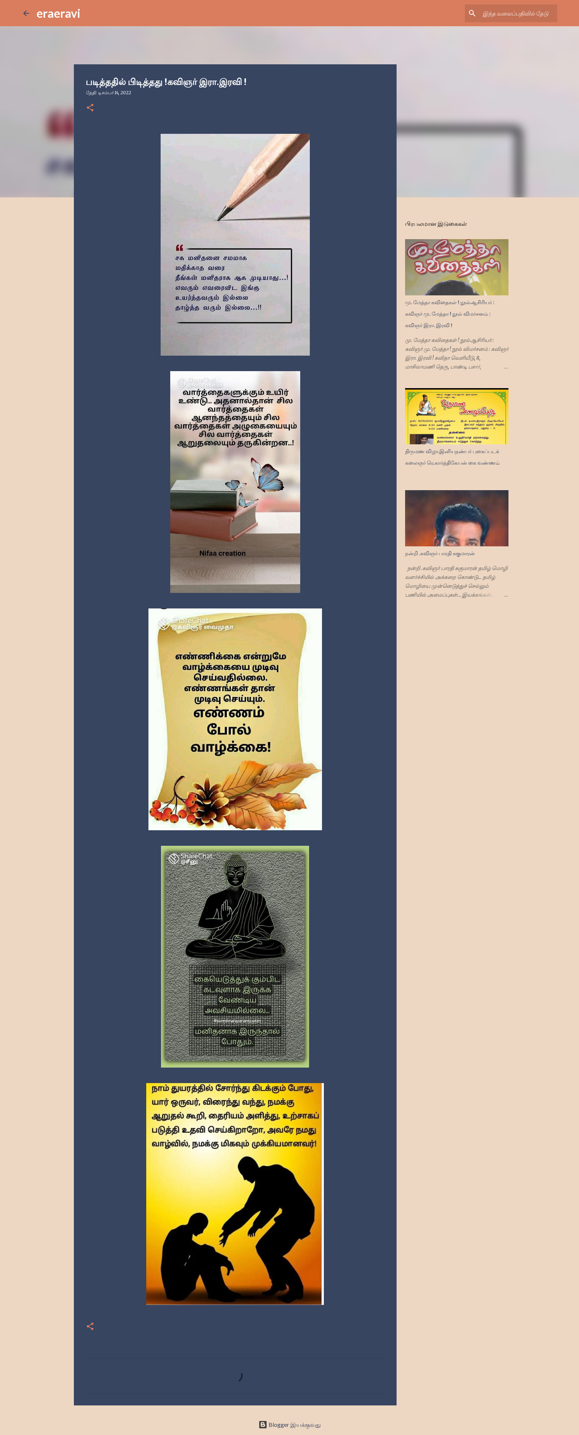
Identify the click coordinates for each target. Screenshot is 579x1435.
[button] (90, 108)
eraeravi (58, 13)
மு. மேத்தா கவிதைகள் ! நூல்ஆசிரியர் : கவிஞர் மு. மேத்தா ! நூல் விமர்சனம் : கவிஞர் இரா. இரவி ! (449, 313)
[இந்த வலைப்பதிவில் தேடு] (518, 13)
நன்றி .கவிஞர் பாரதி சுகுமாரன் (440, 553)
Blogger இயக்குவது (289, 1424)
